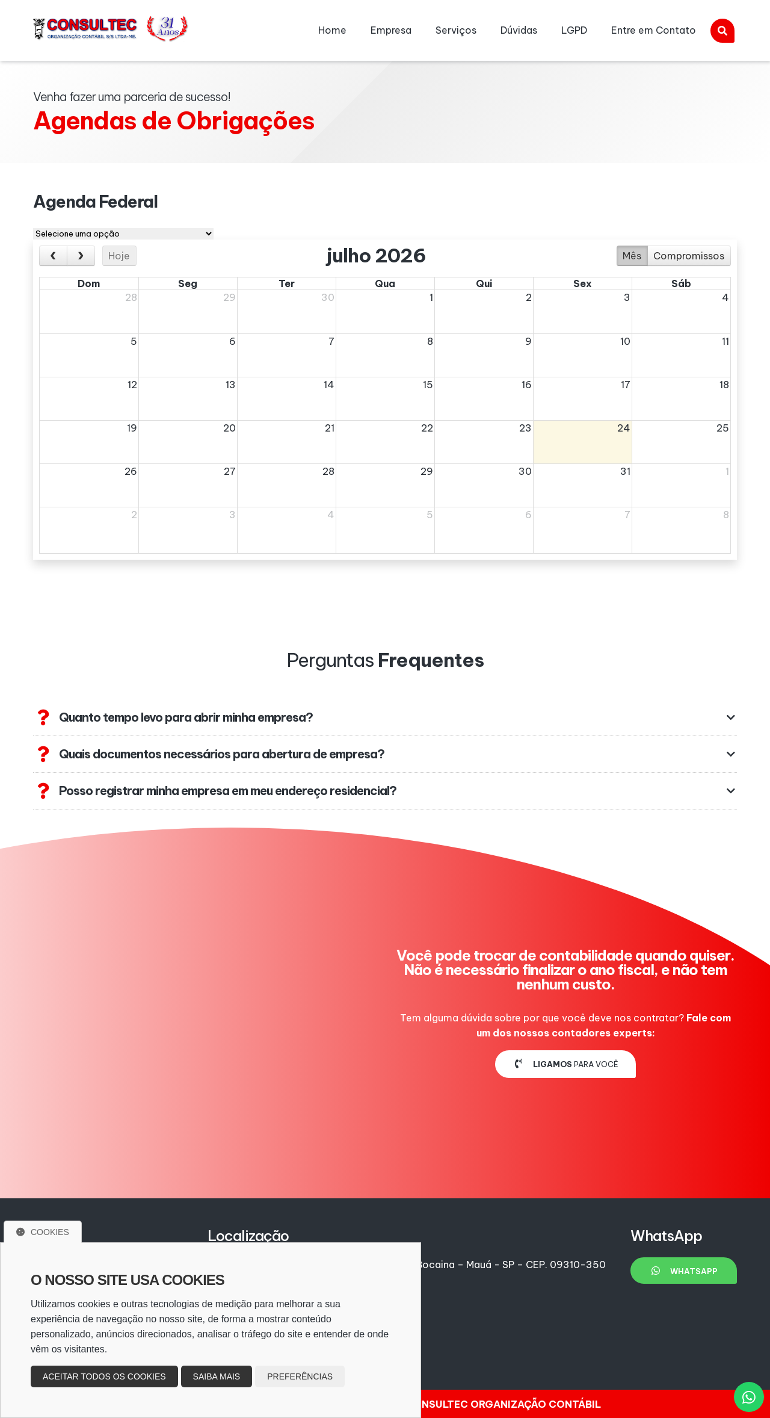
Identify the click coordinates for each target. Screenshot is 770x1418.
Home (332, 30)
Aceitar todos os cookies (104, 1376)
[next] (81, 256)
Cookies (42, 1232)
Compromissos (688, 256)
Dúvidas (518, 30)
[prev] (53, 256)
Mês (632, 256)
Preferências (300, 1376)
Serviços (456, 30)
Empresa (391, 30)
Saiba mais (217, 1376)
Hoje (119, 256)
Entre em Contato (653, 30)
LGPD (574, 30)
